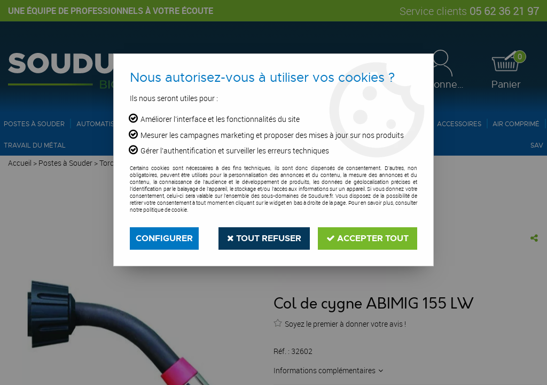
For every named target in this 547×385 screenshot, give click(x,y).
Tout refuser (264, 238)
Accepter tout (367, 238)
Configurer (164, 238)
